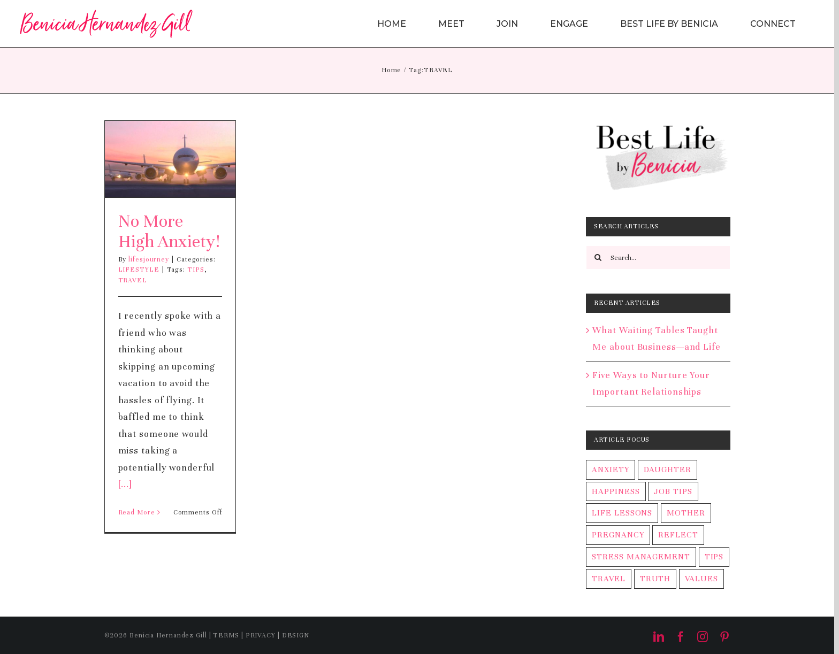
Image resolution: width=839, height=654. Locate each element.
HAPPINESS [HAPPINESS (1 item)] (615, 491)
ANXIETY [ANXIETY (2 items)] (610, 469)
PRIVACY (261, 635)
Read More (136, 512)
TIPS (195, 269)
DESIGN (295, 635)
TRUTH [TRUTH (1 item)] (655, 578)
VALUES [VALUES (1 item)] (701, 578)
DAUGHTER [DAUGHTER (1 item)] (667, 469)
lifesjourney (148, 259)
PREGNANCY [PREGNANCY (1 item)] (618, 535)
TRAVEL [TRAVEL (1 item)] (608, 578)
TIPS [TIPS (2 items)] (714, 556)
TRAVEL (132, 280)
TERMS (226, 635)
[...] (125, 484)
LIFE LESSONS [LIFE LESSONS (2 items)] (622, 513)
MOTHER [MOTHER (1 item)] (686, 513)
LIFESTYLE (138, 269)
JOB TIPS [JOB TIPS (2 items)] (673, 491)
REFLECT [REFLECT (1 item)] (678, 535)
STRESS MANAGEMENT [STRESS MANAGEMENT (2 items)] (641, 556)
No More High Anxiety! (169, 231)
